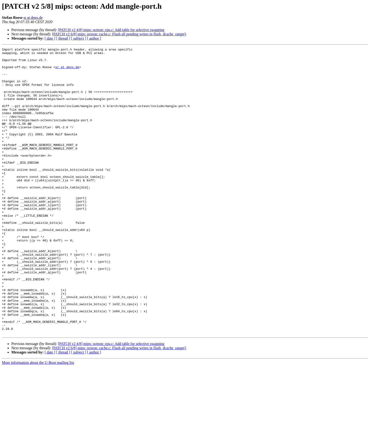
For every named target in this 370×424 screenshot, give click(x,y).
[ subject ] (78, 38)
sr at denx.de (33, 18)
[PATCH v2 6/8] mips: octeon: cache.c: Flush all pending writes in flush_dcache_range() (119, 34)
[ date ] (50, 38)
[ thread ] (63, 38)
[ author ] (94, 38)
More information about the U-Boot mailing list (38, 420)
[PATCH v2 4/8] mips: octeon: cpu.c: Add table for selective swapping (111, 30)
